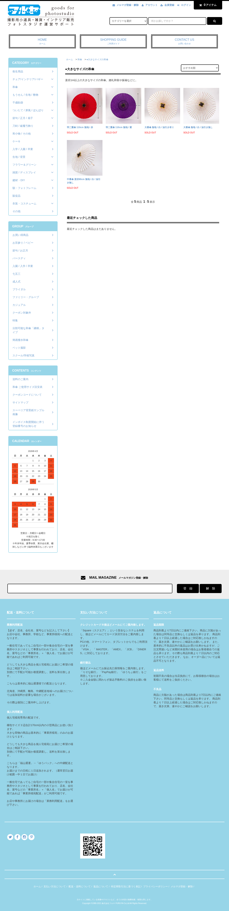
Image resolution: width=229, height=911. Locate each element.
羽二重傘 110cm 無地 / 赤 (80, 127)
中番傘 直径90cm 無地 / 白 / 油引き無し (83, 181)
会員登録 (169, 5)
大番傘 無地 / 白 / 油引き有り (159, 127)
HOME (42, 41)
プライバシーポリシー (155, 886)
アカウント (151, 5)
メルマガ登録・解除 (127, 5)
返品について (100, 886)
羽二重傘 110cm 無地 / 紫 (119, 127)
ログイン (186, 5)
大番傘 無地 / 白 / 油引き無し (198, 127)
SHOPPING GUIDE (113, 41)
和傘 (79, 59)
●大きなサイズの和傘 (97, 59)
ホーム (69, 59)
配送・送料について (80, 886)
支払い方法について (55, 886)
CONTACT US (184, 41)
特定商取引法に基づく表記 (126, 886)
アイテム (207, 5)
